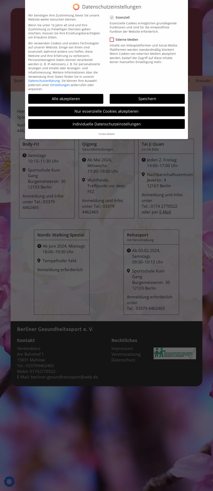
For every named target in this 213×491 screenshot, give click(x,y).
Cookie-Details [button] (107, 129)
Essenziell (121, 13)
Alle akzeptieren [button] (66, 94)
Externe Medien (125, 35)
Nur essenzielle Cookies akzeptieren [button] (106, 107)
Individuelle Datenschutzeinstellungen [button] (107, 119)
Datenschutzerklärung (44, 76)
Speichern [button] (147, 94)
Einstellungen (60, 81)
